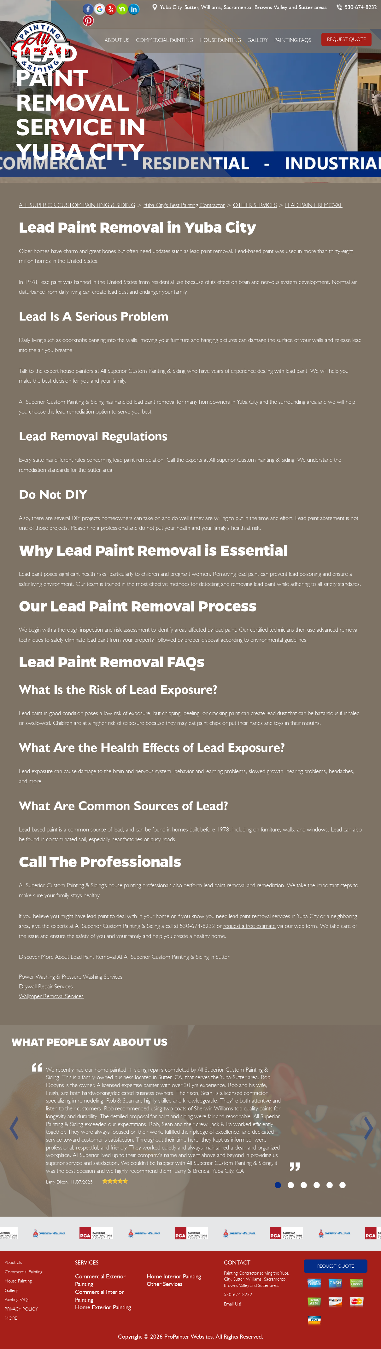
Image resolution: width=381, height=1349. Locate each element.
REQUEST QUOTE (346, 39)
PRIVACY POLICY (21, 1309)
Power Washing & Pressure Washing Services (70, 976)
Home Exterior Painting (103, 1308)
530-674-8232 (361, 7)
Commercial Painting (164, 40)
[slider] (115, 1181)
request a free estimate (249, 925)
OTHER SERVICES (255, 204)
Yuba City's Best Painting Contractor (184, 204)
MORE (11, 1318)
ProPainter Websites (188, 1337)
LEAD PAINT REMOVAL (314, 204)
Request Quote (335, 1266)
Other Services (164, 1284)
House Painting (220, 40)
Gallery (258, 40)
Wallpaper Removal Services (51, 996)
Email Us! (232, 1304)
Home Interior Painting (174, 1277)
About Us (117, 40)
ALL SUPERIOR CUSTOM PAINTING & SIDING (77, 204)
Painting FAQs (292, 40)
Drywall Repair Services (46, 986)
